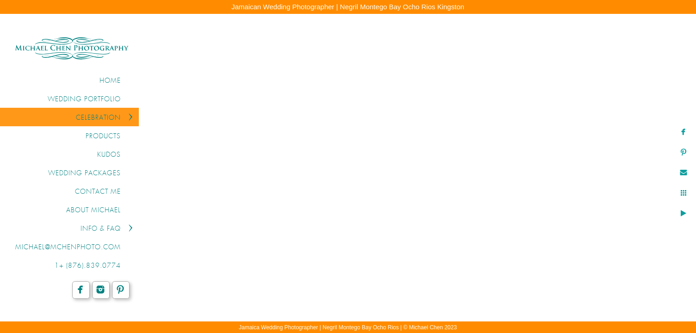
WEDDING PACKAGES (84, 173)
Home (110, 81)
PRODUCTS (103, 136)
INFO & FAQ (101, 229)
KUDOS (109, 155)
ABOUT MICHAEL (93, 210)
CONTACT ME (98, 192)
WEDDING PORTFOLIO (84, 99)
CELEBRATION (98, 118)
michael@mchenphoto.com (68, 247)
